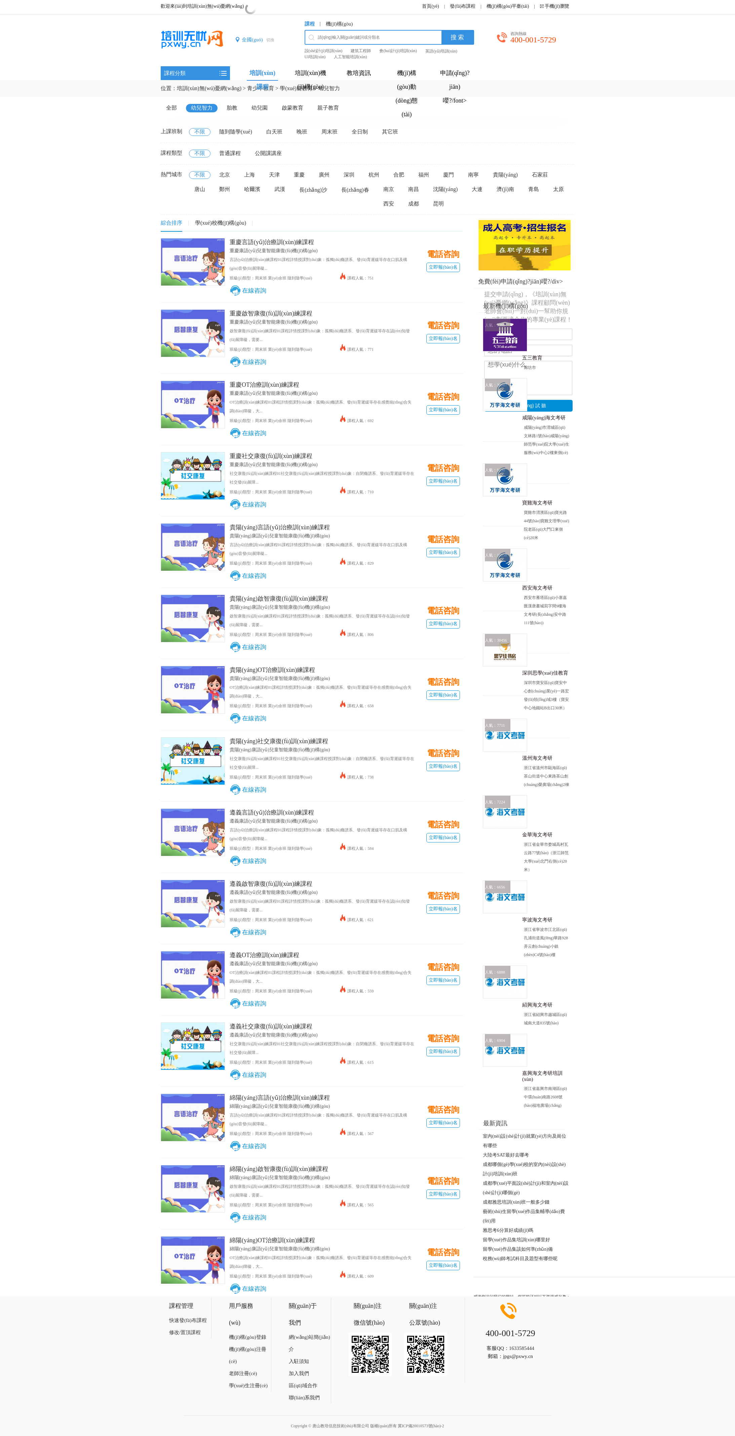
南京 (388, 189)
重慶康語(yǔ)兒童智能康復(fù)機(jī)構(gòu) (274, 250)
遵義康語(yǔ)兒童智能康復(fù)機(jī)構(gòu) (274, 821)
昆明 (438, 203)
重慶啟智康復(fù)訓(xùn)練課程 (271, 313)
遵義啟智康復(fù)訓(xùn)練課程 (271, 883)
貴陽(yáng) (505, 175)
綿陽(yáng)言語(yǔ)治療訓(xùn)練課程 (280, 1097)
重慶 (299, 175)
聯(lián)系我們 (304, 1397)
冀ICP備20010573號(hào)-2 (421, 1426)
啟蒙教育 (292, 108)
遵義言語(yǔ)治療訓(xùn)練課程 (272, 812)
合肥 (398, 175)
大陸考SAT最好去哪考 (506, 1155)
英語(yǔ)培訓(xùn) (441, 51)
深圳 (349, 175)
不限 (199, 132)
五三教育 (532, 358)
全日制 (360, 132)
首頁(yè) (430, 6)
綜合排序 (171, 223)
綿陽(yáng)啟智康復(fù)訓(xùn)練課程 (279, 1169)
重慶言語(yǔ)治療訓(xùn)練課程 (272, 242)
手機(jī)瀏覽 (557, 6)
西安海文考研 (537, 588)
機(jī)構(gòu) (339, 24)
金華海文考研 (537, 834)
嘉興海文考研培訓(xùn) (542, 1076)
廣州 (324, 175)
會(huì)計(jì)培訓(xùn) (398, 50)
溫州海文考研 (537, 758)
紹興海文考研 (537, 1005)
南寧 (473, 175)
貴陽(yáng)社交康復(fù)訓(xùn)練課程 (279, 741)
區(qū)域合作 (303, 1385)
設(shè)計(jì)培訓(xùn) (324, 50)
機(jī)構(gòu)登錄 (247, 1337)
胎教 (232, 108)
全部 (171, 108)
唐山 (199, 189)
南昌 (413, 189)
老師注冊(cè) (243, 1373)
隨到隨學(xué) (235, 132)
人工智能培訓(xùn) (350, 56)
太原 (558, 189)
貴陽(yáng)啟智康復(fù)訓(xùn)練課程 (279, 598)
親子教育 (328, 108)
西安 (388, 203)
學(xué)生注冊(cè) (248, 1385)
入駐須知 (299, 1361)
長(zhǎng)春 (355, 190)
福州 (423, 175)
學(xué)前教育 (296, 88)
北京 (224, 175)
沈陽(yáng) (445, 189)
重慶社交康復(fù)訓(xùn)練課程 (271, 456)
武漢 (279, 189)
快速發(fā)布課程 (188, 1320)
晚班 (302, 132)
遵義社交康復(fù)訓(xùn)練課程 (271, 1026)
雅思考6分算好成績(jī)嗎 (508, 1230)
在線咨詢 (254, 290)
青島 (533, 189)
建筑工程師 (361, 50)
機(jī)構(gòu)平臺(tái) (508, 6)
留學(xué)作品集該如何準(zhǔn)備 (518, 1249)
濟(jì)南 (505, 189)
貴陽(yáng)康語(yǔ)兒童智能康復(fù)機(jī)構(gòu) (280, 535)
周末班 (329, 132)
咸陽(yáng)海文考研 (544, 417)
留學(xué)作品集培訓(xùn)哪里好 (516, 1239)
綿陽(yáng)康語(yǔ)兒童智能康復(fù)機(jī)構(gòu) (280, 1106)
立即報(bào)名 (443, 267)
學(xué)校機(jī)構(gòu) (220, 223)
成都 (413, 203)
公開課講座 (268, 153)
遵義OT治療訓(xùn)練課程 (264, 955)
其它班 (390, 132)
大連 (477, 189)
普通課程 (230, 153)
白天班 (274, 132)
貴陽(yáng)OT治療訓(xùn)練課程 (272, 670)
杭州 (374, 175)
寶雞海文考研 (537, 502)
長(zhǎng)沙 (313, 190)
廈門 (448, 175)
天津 (274, 175)
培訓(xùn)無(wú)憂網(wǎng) (209, 88)
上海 (249, 175)
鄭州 (224, 189)
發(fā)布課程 (462, 6)
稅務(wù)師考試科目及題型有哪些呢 (520, 1258)
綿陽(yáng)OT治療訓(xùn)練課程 (272, 1240)
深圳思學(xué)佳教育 (545, 673)
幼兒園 (260, 108)
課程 (310, 24)
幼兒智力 (329, 88)
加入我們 (299, 1373)
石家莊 (540, 175)
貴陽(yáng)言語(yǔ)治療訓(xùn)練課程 (280, 527)
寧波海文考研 (537, 919)
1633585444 (521, 1348)
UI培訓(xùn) (315, 56)
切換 (270, 40)
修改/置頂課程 (185, 1332)
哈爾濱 (252, 189)
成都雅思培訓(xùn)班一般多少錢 (516, 1202)
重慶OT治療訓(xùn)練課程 (264, 384)
